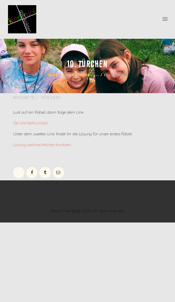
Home (52, 75)
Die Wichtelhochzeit (30, 123)
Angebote (24, 97)
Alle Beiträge (76, 75)
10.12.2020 (51, 97)
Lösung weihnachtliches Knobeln (42, 144)
